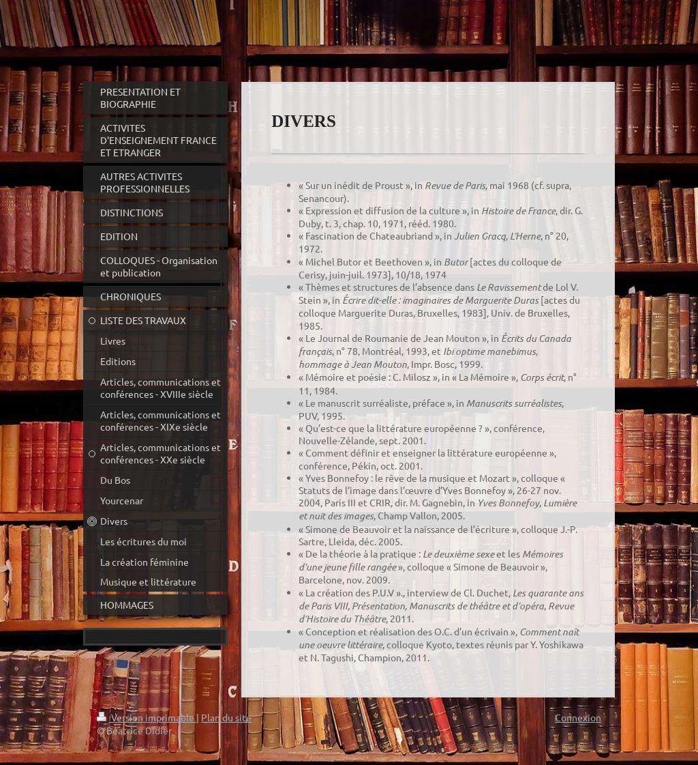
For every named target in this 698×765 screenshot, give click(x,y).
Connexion (578, 717)
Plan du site (226, 717)
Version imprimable (146, 717)
